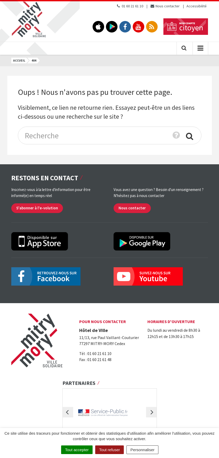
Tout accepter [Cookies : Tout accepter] (77, 450)
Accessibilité (196, 6)
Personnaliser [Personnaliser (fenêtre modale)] (142, 450)
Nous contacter (165, 6)
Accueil (19, 60)
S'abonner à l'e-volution (37, 207)
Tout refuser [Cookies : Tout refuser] (109, 450)
